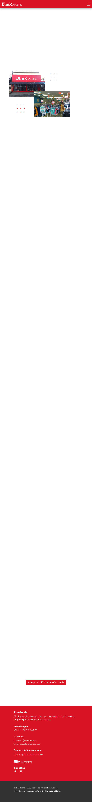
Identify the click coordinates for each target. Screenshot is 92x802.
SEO (41, 791)
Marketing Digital (53, 791)
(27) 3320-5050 (30, 740)
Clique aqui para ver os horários (29, 754)
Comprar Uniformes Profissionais (46, 682)
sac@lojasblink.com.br (30, 744)
